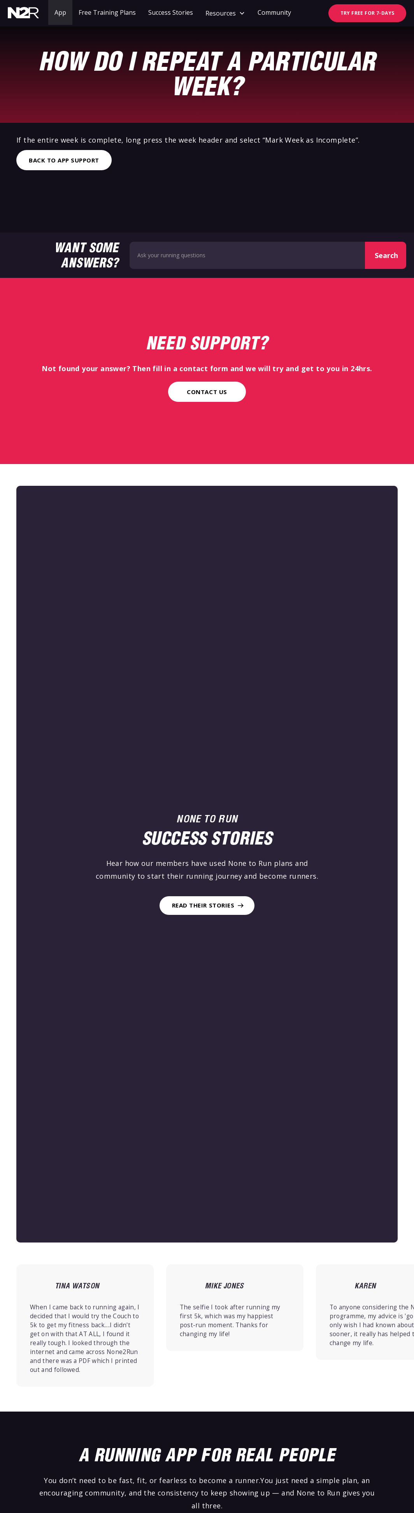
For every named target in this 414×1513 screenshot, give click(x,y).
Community (274, 12)
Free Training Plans (107, 12)
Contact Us (207, 392)
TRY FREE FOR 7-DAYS (367, 13)
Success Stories (170, 12)
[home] (23, 13)
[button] (225, 13)
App (60, 12)
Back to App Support (64, 160)
